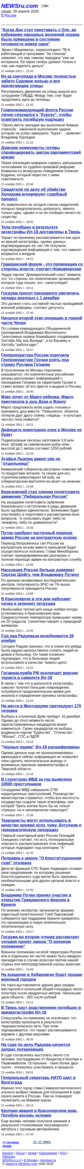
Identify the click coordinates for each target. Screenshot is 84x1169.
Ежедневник (48, 1153)
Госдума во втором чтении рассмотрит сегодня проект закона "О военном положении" (40, 942)
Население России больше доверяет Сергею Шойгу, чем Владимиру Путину (40, 572)
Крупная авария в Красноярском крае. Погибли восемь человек (39, 1113)
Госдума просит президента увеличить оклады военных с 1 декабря (40, 295)
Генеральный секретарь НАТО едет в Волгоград (38, 1080)
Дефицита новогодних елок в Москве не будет (41, 432)
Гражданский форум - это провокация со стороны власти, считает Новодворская (42, 266)
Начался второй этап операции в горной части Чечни (41, 320)
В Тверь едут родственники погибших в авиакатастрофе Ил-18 (41, 1010)
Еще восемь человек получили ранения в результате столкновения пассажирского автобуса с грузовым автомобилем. (35, 1125)
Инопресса (48, 1160)
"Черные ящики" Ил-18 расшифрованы (40, 747)
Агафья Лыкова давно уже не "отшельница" (30, 461)
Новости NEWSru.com (21, 1164)
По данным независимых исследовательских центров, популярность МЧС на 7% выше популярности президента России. (38, 584)
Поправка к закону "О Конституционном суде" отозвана (41, 860)
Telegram (8, 1156)
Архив (32, 1153)
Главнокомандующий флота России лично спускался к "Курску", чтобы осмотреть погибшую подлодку (37, 115)
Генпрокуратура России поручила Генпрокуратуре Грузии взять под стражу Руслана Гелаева (35, 360)
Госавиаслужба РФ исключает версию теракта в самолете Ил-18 (39, 675)
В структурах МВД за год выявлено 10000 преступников (36, 781)
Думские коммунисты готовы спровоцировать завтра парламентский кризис (41, 152)
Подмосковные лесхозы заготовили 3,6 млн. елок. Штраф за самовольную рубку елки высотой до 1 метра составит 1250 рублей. (38, 444)
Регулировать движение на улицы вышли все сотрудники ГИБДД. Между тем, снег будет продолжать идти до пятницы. (39, 95)
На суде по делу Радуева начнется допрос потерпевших (35, 1047)
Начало (7, 1153)
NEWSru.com (19, 5)
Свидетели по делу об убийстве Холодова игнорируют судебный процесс (34, 194)
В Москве (30, 1160)
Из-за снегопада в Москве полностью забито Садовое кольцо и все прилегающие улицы (38, 81)
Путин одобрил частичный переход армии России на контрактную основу (39, 535)
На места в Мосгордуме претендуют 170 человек (41, 708)
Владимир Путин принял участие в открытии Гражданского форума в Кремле (36, 900)
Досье (20, 1153)
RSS (63, 1153)
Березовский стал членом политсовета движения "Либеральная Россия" (40, 494)
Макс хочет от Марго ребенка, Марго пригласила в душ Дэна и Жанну (37, 399)
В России (8, 15)
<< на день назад (10, 1144)
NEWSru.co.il (11, 1160)
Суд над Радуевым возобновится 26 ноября (37, 638)
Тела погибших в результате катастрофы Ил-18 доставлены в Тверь (40, 229)
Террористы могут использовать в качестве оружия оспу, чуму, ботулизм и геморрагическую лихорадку (41, 825)
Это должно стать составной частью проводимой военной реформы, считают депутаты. (42, 306)
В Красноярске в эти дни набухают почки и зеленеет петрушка (36, 601)
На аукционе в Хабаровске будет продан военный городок (41, 977)
